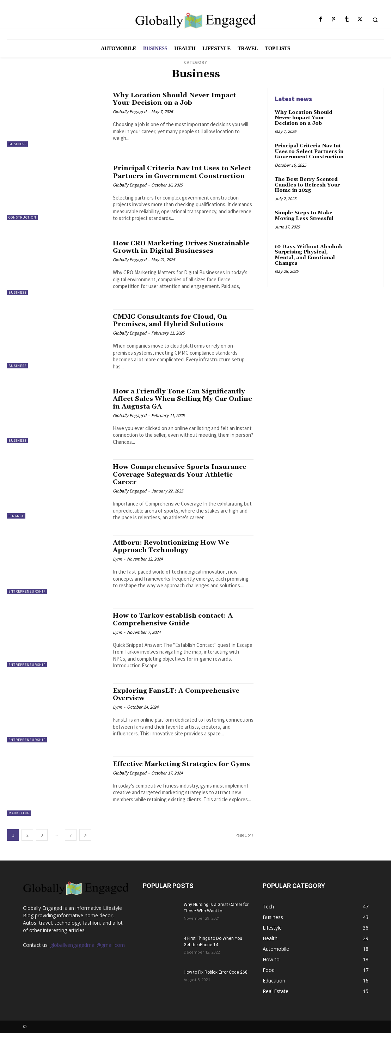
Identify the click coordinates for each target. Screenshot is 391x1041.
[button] (375, 20)
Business (17, 144)
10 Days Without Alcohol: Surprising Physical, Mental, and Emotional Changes (308, 255)
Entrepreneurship (26, 599)
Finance (16, 524)
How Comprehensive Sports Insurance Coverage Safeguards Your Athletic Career (182, 482)
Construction (22, 217)
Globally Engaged (129, 111)
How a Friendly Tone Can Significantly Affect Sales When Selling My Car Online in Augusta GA (181, 407)
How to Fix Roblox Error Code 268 (216, 980)
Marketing (19, 821)
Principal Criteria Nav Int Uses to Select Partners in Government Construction (172, 175)
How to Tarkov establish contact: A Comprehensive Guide (175, 627)
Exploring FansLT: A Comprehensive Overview (178, 702)
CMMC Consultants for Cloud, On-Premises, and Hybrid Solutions (173, 329)
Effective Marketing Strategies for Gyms (173, 775)
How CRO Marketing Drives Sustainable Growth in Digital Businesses (165, 257)
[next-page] (85, 843)
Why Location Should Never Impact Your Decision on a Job (176, 99)
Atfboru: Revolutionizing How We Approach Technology (173, 554)
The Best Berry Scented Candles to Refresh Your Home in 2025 (307, 185)
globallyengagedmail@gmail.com (87, 952)
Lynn (117, 567)
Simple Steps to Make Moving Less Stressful (304, 215)
